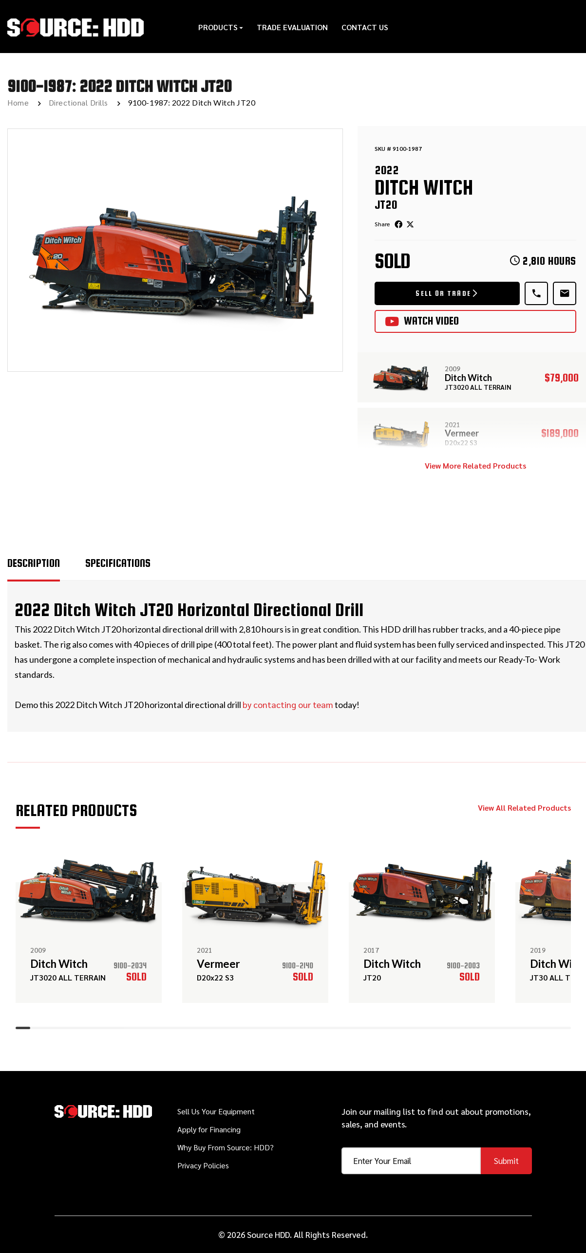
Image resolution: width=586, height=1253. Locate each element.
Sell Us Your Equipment (216, 1111)
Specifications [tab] (118, 563)
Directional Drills (78, 102)
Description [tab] (33, 563)
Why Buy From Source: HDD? (225, 1147)
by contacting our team (288, 704)
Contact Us (364, 26)
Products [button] (220, 26)
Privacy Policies (203, 1165)
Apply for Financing (209, 1129)
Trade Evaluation (292, 26)
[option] (175, 250)
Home (18, 102)
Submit (506, 1160)
